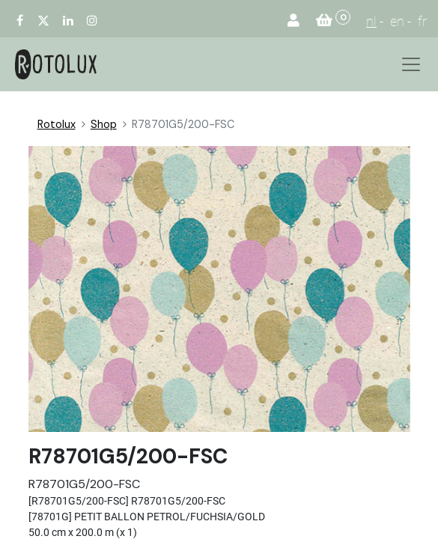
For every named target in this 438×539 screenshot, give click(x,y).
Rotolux (56, 124)
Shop (104, 124)
